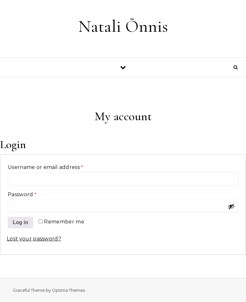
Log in (20, 222)
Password (34, 193)
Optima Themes (68, 290)
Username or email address (58, 166)
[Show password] (231, 206)
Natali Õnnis (123, 26)
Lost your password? (34, 239)
